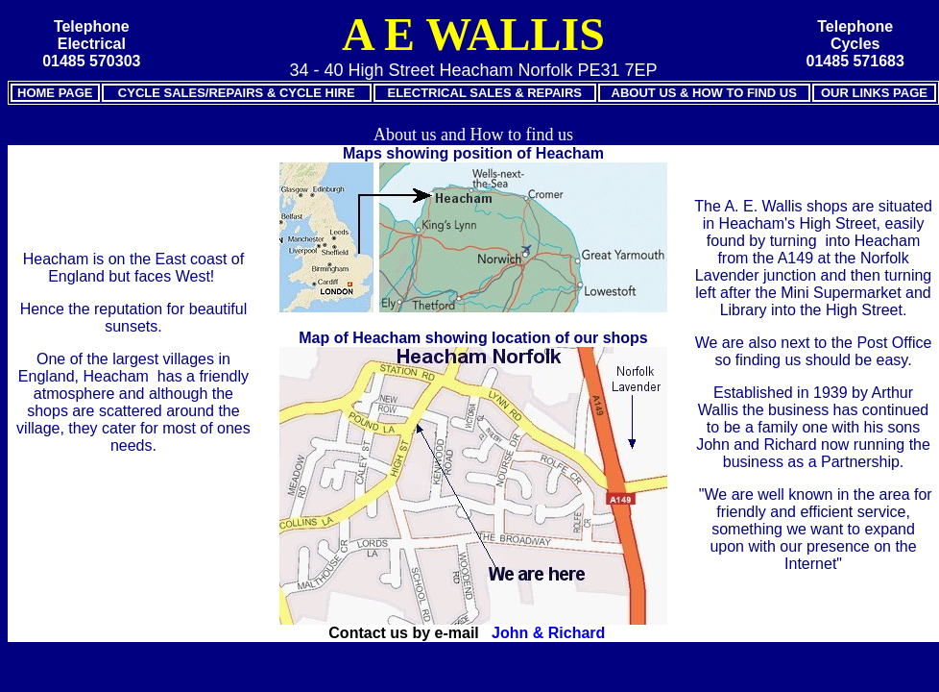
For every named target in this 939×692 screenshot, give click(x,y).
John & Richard (548, 633)
